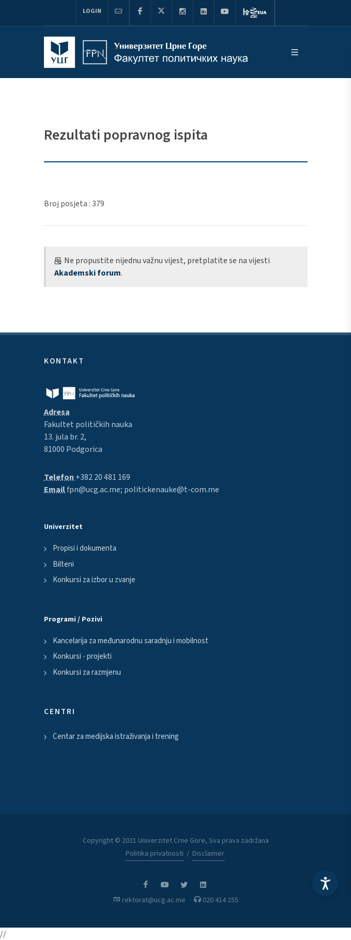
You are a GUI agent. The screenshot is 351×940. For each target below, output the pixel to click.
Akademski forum (87, 273)
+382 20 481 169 (102, 477)
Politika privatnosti (155, 853)
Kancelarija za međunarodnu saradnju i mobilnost (130, 640)
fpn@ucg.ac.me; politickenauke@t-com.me (143, 489)
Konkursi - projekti (82, 656)
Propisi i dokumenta (84, 548)
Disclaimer (208, 853)
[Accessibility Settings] (325, 883)
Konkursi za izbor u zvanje (94, 579)
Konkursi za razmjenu (87, 672)
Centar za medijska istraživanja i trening (116, 736)
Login (92, 11)
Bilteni (63, 564)
